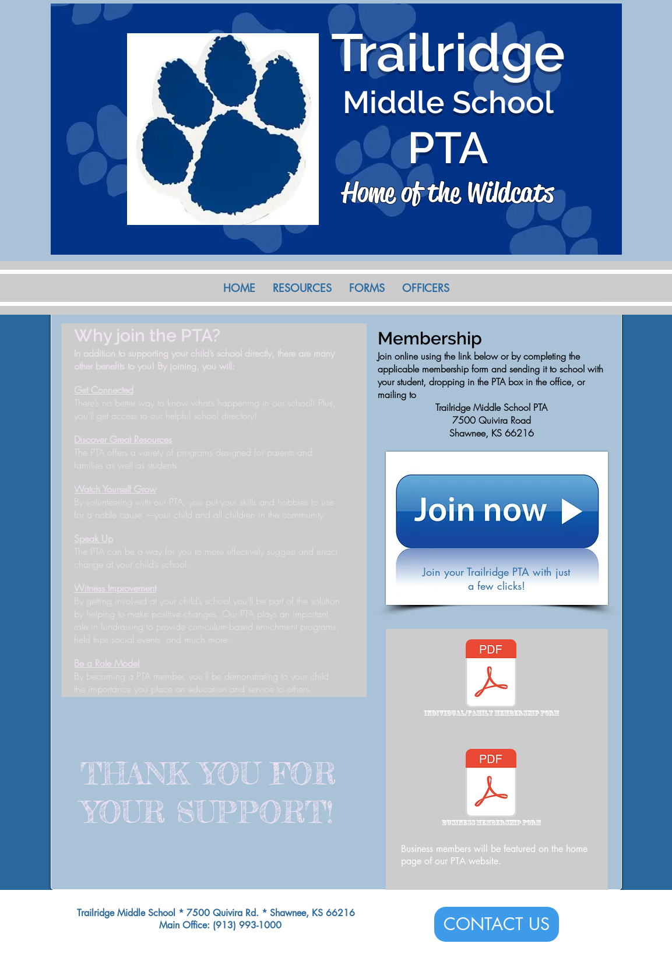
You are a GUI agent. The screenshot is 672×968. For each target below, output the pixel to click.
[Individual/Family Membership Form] (491, 680)
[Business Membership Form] (491, 789)
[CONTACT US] (496, 924)
